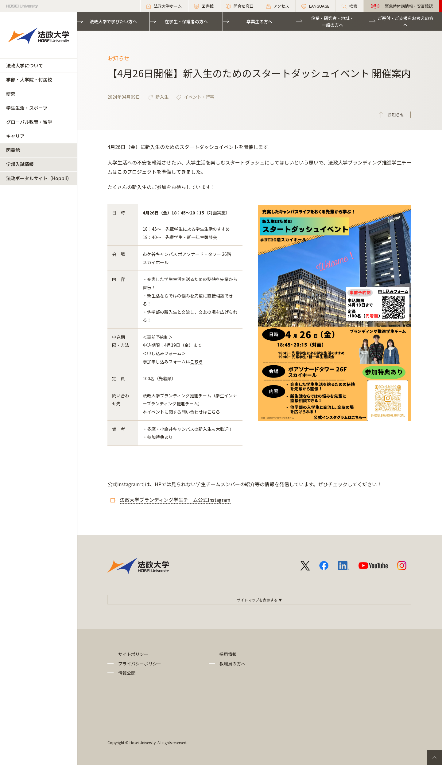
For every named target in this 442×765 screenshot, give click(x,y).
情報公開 (126, 673)
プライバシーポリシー (139, 664)
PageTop (434, 757)
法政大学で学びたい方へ (113, 21)
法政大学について (24, 65)
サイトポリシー (133, 654)
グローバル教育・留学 (29, 122)
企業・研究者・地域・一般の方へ (332, 21)
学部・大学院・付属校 (29, 79)
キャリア (15, 136)
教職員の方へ (232, 664)
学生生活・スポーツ (27, 107)
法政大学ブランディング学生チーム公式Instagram (175, 499)
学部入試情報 (20, 164)
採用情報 (228, 654)
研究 (10, 93)
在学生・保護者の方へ (186, 21)
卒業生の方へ (259, 21)
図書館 (13, 150)
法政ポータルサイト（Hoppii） (39, 178)
